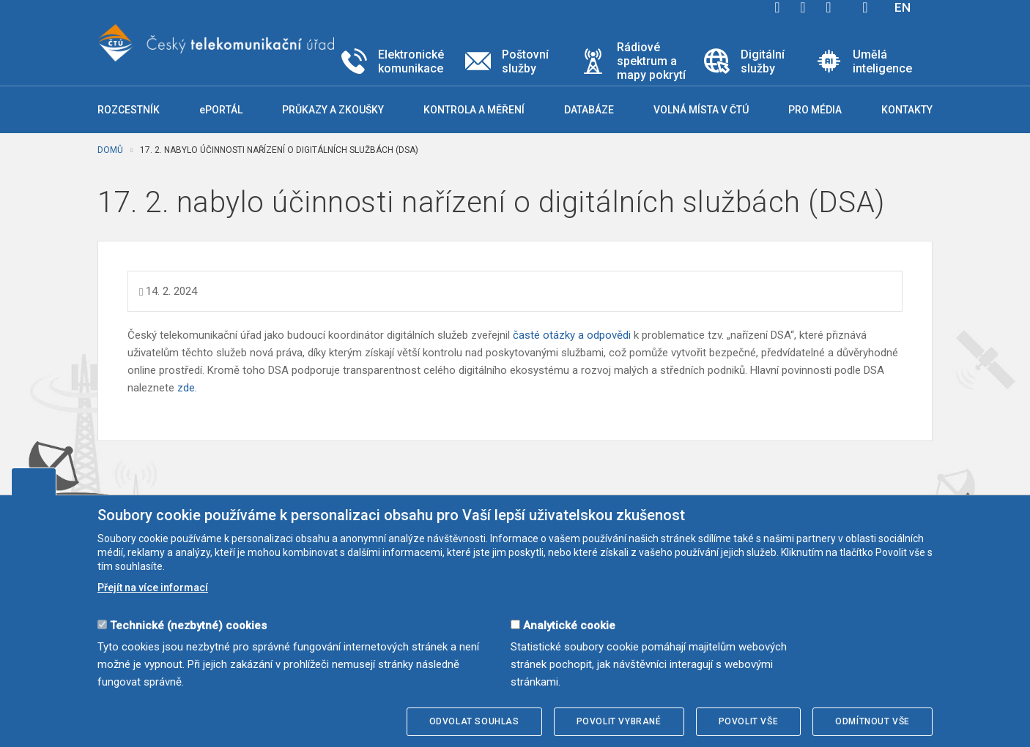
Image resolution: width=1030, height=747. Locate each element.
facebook (777, 7)
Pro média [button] (815, 110)
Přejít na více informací (152, 587)
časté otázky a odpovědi (572, 335)
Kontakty (907, 110)
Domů (110, 150)
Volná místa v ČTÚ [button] (701, 110)
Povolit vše (749, 721)
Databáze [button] (589, 110)
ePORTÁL (220, 110)
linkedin (828, 7)
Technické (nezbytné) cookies (188, 625)
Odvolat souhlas (474, 721)
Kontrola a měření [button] (474, 110)
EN (902, 7)
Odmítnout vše (872, 721)
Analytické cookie (569, 625)
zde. (187, 387)
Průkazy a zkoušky (333, 110)
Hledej (865, 7)
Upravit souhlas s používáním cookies (33, 481)
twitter (803, 7)
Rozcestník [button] (128, 110)
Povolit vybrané (619, 721)
